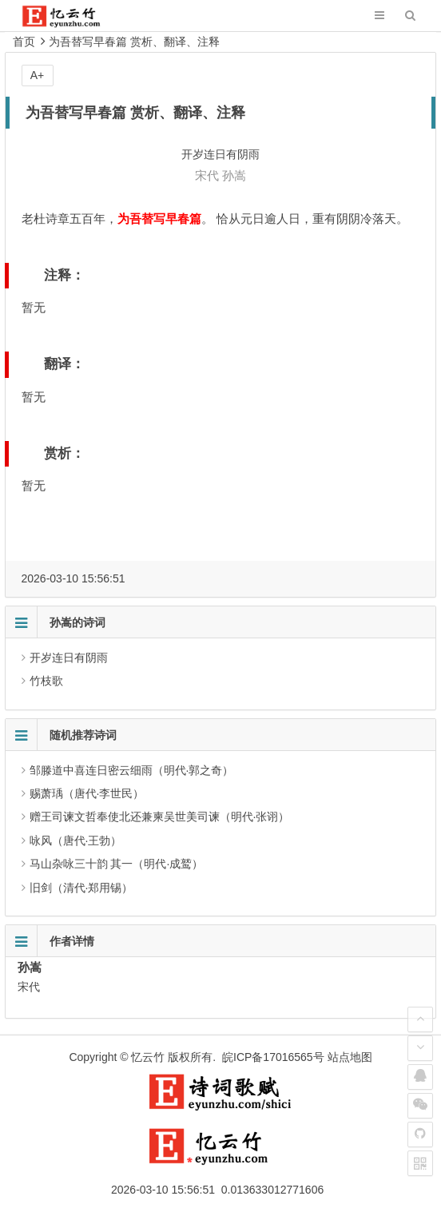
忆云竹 (148, 1057)
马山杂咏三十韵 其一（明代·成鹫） (117, 863)
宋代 (207, 175)
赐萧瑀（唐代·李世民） (87, 793)
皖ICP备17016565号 (273, 1057)
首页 (24, 41)
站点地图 (350, 1057)
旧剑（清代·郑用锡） (81, 887)
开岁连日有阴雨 (69, 657)
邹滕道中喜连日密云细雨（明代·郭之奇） (132, 770)
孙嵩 (234, 175)
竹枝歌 (46, 680)
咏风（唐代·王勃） (76, 840)
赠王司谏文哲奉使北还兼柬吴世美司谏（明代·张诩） (160, 816)
